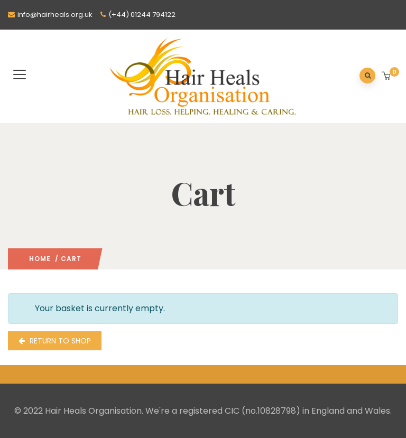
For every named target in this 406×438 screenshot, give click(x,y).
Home (40, 258)
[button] (387, 76)
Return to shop (59, 341)
